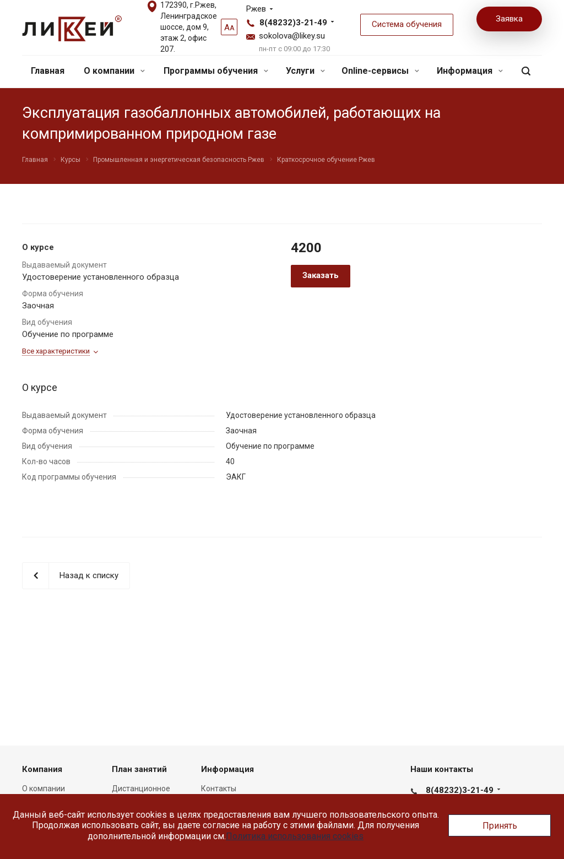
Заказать (320, 275)
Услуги (305, 71)
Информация (470, 71)
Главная (47, 71)
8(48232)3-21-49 (293, 23)
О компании (114, 71)
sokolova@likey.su (292, 36)
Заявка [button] (509, 19)
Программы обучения (216, 71)
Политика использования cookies (295, 836)
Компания (42, 769)
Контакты (218, 788)
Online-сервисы (380, 71)
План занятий (139, 769)
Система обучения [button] (407, 24)
